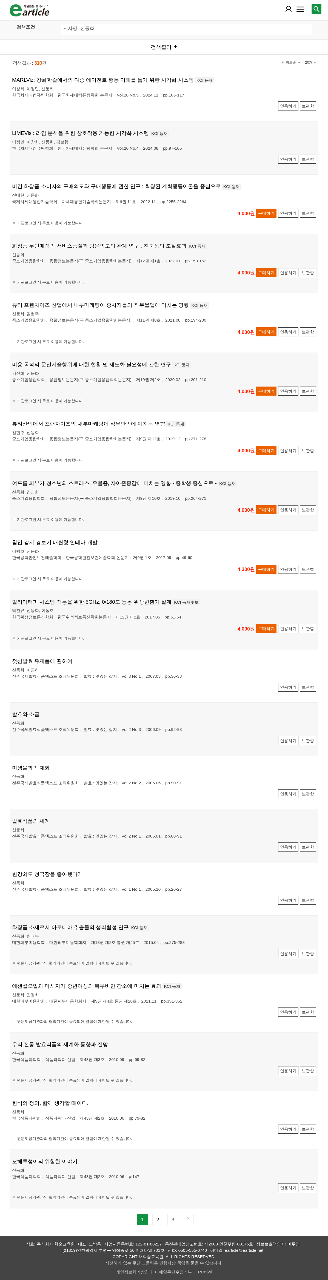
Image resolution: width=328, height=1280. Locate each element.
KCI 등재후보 (186, 602)
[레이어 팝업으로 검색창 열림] (316, 9)
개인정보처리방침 (132, 1272)
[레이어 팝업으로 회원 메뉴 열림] (288, 9)
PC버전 (205, 1272)
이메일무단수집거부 (173, 1272)
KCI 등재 (204, 80)
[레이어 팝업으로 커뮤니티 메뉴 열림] (300, 9)
